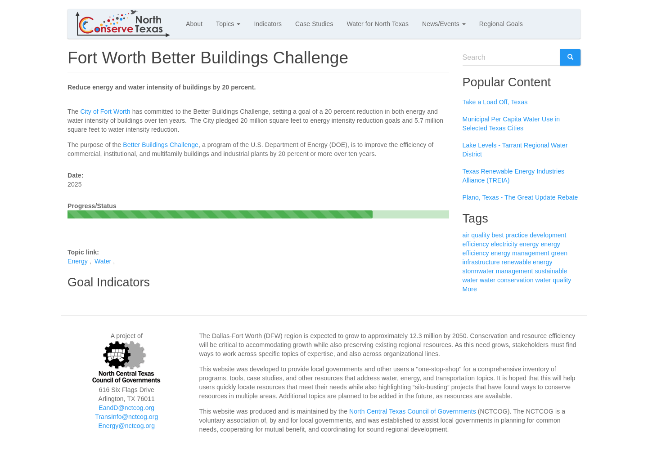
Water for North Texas (378, 23)
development (548, 235)
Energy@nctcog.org (126, 425)
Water (102, 261)
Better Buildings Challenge (160, 144)
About (194, 23)
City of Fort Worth (105, 111)
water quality (554, 280)
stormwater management (498, 271)
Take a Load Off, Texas (495, 102)
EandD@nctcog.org (126, 407)
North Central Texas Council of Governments (412, 411)
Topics (228, 23)
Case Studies (314, 23)
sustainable (551, 271)
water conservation (506, 280)
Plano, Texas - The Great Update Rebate (520, 197)
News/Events (444, 23)
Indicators (268, 23)
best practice (510, 235)
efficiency (476, 244)
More (470, 289)
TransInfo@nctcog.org (126, 416)
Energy (78, 261)
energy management (520, 253)
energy (529, 244)
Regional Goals (501, 23)
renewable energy (527, 262)
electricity (504, 244)
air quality (476, 235)
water (470, 280)
